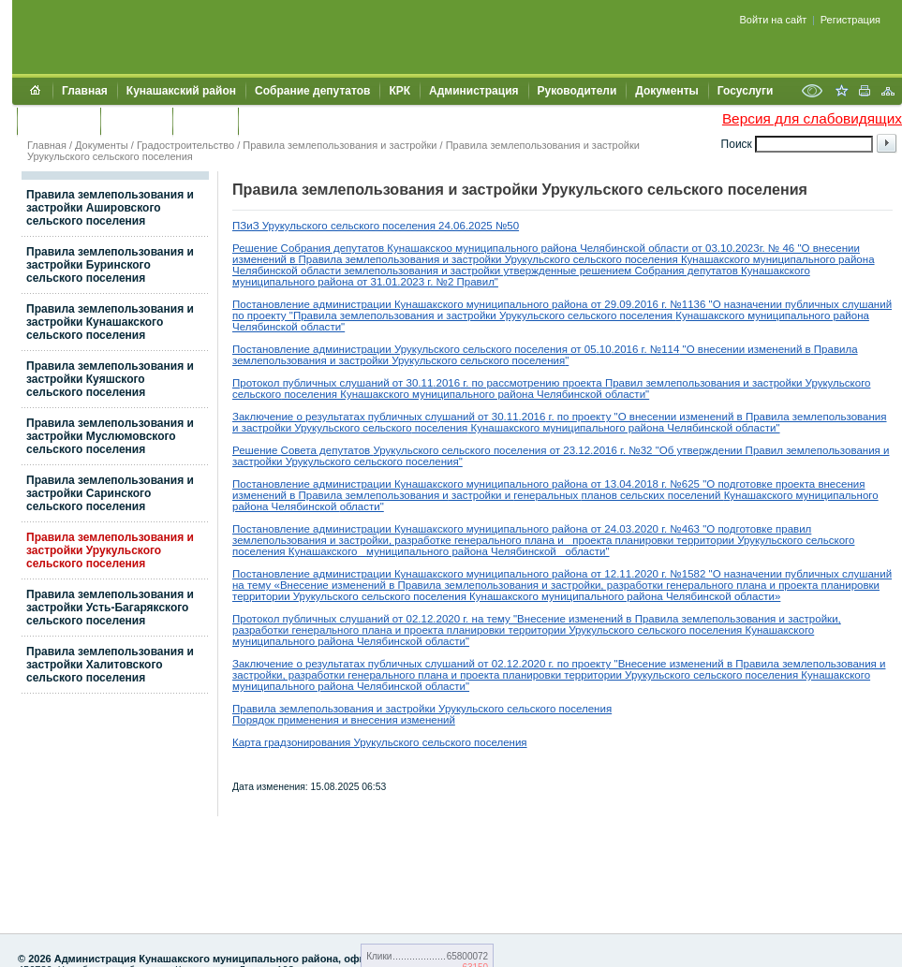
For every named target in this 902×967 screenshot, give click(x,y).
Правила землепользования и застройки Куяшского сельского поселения (110, 379)
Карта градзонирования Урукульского (327, 742)
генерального (488, 540)
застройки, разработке (395, 540)
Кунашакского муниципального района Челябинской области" (493, 394)
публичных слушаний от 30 (351, 382)
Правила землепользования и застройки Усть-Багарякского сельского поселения (110, 607)
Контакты (136, 120)
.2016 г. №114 (646, 349)
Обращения (58, 120)
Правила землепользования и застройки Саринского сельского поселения (110, 493)
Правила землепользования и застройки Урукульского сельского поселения (110, 550)
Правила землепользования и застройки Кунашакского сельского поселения (110, 322)
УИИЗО (266, 120)
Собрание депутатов (312, 90)
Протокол (257, 382)
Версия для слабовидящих (812, 118)
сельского (256, 394)
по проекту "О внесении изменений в (651, 416)
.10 (604, 349)
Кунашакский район (181, 90)
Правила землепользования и (375, 259)
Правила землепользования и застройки (339, 145)
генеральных (547, 495)
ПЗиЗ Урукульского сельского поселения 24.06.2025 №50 (375, 225)
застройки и (481, 495)
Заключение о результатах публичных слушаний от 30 (368, 416)
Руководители (577, 90)
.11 (425, 382)
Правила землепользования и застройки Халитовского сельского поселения (110, 664)
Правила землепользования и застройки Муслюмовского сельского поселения (110, 436)
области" (323, 326)
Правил (622, 382)
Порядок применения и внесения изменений (343, 719)
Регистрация (850, 19)
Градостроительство (185, 145)
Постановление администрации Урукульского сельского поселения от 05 (414, 349)
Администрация (473, 90)
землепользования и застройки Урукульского (756, 382)
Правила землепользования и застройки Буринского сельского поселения (110, 265)
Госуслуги (745, 90)
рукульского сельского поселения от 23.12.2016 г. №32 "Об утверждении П (566, 450)
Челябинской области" (550, 551)
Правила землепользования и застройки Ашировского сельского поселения (110, 207)
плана (541, 540)
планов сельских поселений (653, 495)
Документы (666, 90)
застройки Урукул (495, 259)
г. (465, 382)
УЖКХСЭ (205, 120)
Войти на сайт (773, 19)
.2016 (446, 382)
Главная (85, 90)
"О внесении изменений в (744, 349)
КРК (399, 90)
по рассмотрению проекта (537, 382)
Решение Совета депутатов (302, 450)
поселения (309, 394)
